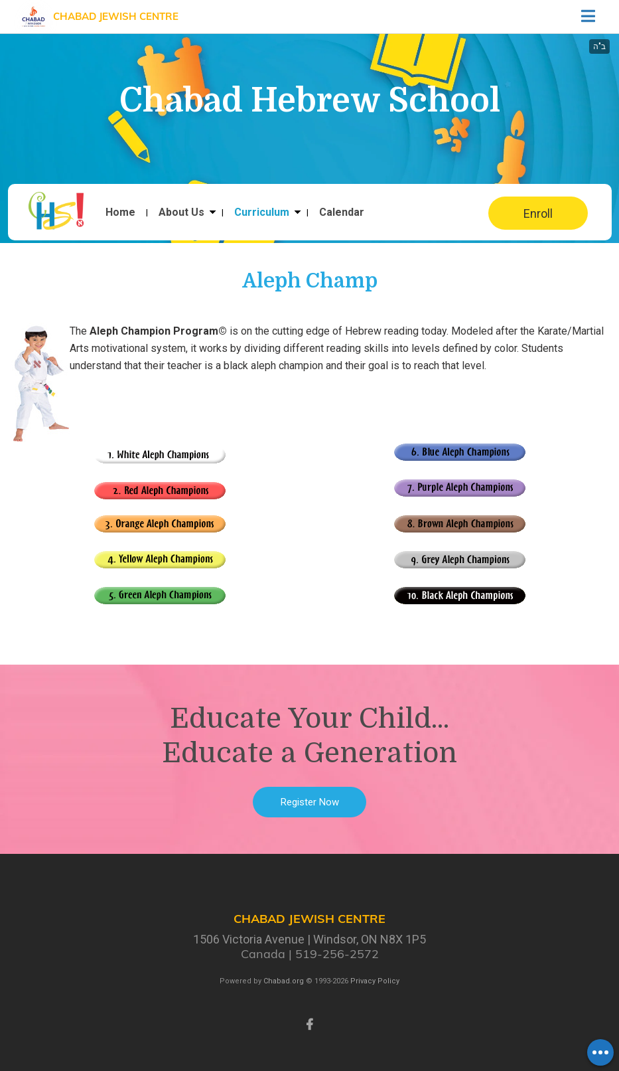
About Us (181, 212)
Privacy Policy (374, 981)
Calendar (341, 212)
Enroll (538, 213)
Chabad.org (283, 981)
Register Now (310, 802)
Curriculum (261, 212)
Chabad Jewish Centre (115, 16)
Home (120, 212)
